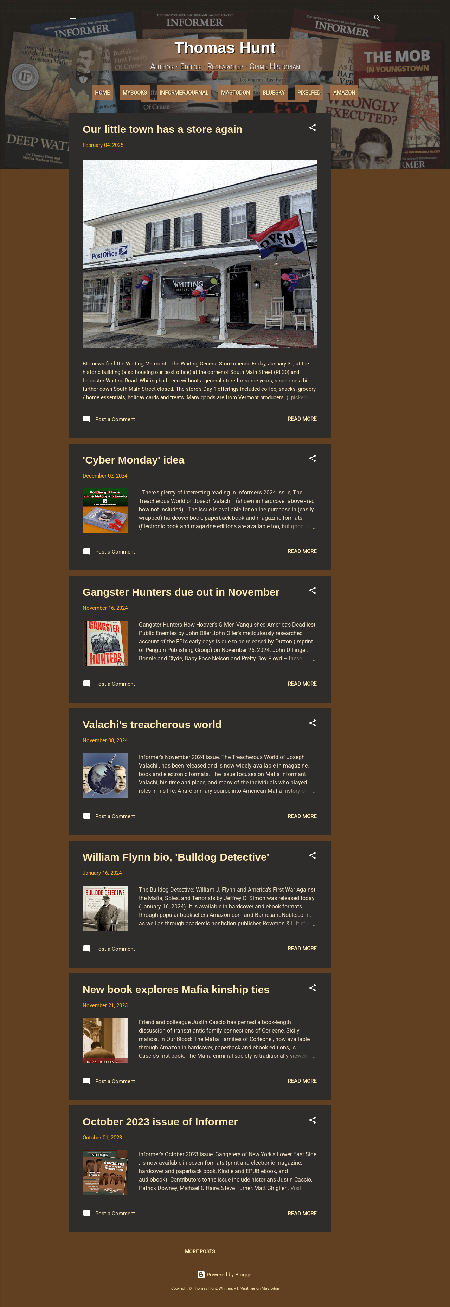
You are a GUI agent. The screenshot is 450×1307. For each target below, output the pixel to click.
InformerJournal (184, 93)
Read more (302, 419)
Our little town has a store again (163, 129)
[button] (312, 128)
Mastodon (235, 93)
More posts (200, 1251)
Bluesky (274, 93)
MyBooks (135, 93)
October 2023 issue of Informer (160, 1121)
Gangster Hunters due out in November (181, 592)
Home (102, 93)
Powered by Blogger (225, 1275)
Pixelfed (309, 93)
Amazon (344, 93)
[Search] (377, 19)
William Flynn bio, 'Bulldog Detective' (176, 857)
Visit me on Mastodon (259, 1288)
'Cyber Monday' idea (133, 460)
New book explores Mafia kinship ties (176, 989)
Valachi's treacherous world (152, 724)
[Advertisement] (358, 218)
